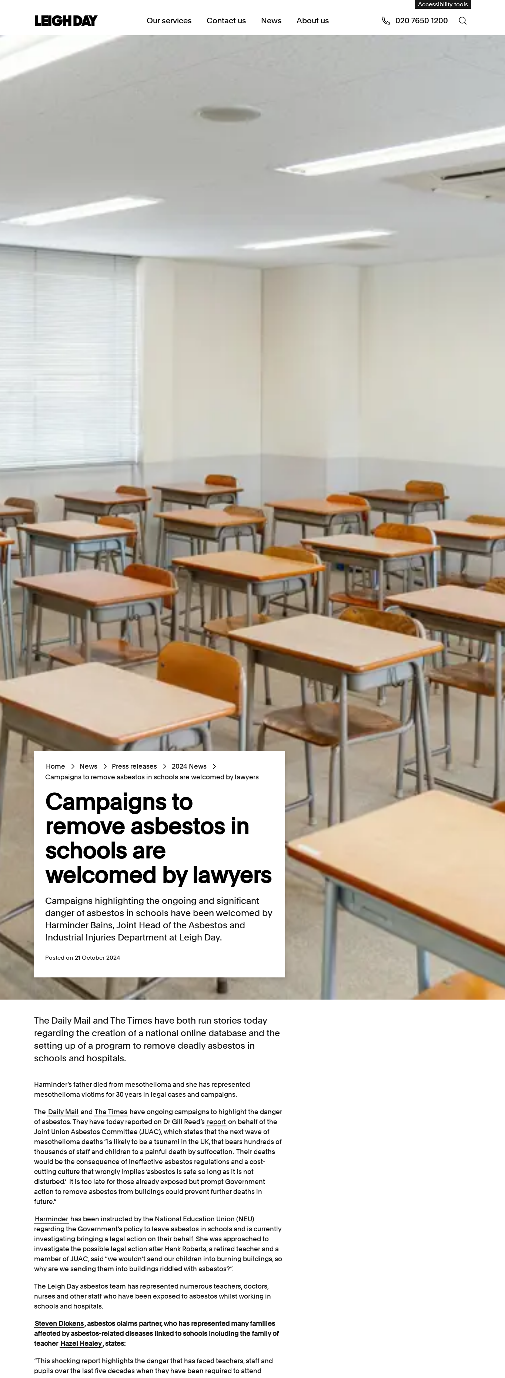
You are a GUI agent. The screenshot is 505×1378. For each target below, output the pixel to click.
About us (313, 20)
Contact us (226, 20)
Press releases (134, 766)
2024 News (188, 766)
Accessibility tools (443, 4)
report (216, 1122)
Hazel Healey (81, 1343)
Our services (169, 20)
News (271, 20)
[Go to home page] (66, 21)
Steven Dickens (59, 1323)
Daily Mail (63, 1112)
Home (55, 766)
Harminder (51, 1219)
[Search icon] (463, 21)
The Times (111, 1112)
